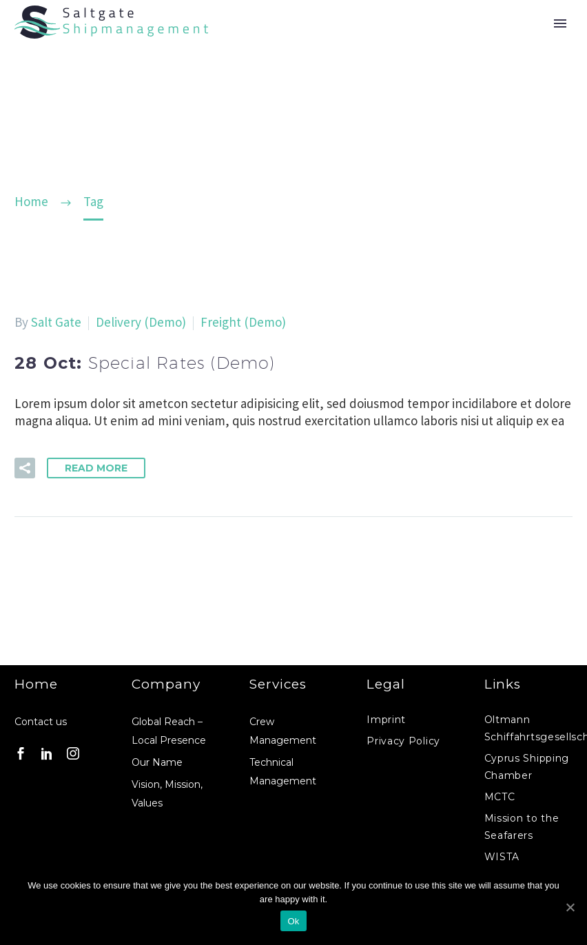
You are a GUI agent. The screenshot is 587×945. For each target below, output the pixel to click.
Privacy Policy (403, 741)
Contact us (40, 721)
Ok (293, 921)
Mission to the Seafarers (521, 827)
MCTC (499, 797)
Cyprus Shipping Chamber (527, 767)
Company (166, 684)
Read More (96, 468)
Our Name (157, 762)
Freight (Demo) (243, 322)
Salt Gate (56, 322)
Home (36, 684)
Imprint (386, 719)
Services (278, 684)
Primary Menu (560, 23)
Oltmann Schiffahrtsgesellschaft (528, 728)
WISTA (502, 857)
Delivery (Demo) (141, 322)
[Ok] (570, 907)
